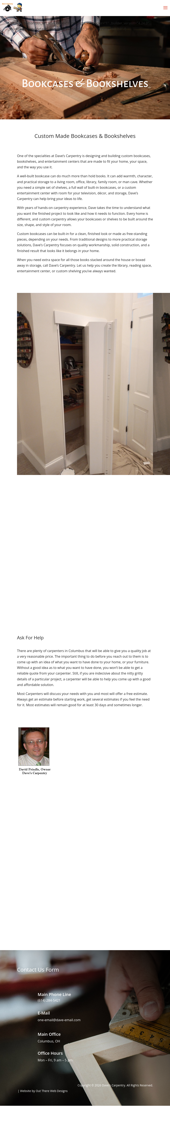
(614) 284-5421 (49, 1000)
